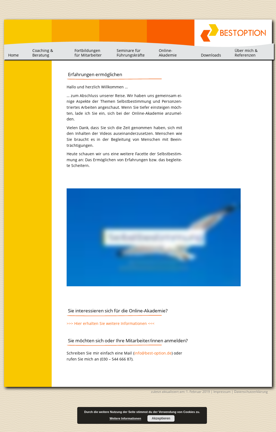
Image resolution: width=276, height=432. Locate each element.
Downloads (211, 55)
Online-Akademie (168, 52)
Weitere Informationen (125, 418)
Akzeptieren (161, 418)
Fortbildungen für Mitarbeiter (88, 52)
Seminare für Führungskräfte (131, 52)
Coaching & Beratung (42, 52)
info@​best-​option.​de (153, 353)
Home (13, 55)
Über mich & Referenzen (246, 52)
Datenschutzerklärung (251, 392)
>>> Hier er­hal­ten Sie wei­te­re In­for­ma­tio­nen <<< (110, 323)
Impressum (222, 392)
